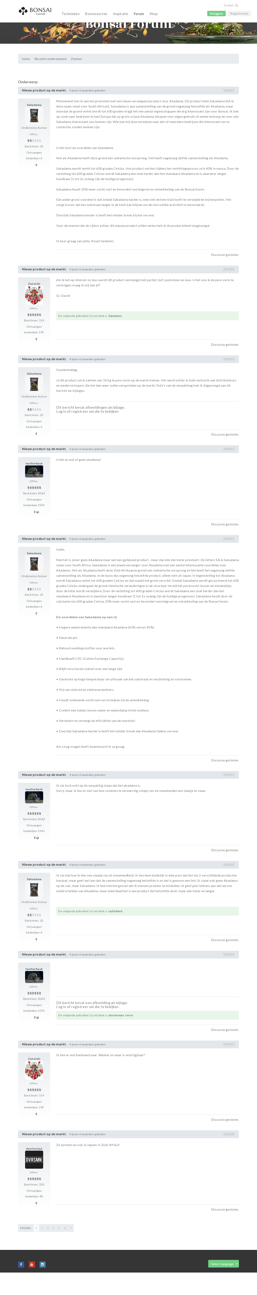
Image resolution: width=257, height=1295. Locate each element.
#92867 (229, 113)
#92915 (229, 561)
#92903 (229, 291)
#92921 (229, 1066)
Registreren (239, 13)
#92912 (229, 471)
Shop (153, 14)
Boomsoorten (96, 14)
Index (26, 81)
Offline (34, 156)
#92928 (229, 1156)
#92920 (229, 977)
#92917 (229, 797)
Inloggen (216, 13)
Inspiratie (120, 14)
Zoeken (76, 81)
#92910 (229, 381)
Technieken (71, 14)
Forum (139, 14)
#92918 (229, 887)
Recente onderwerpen (51, 81)
